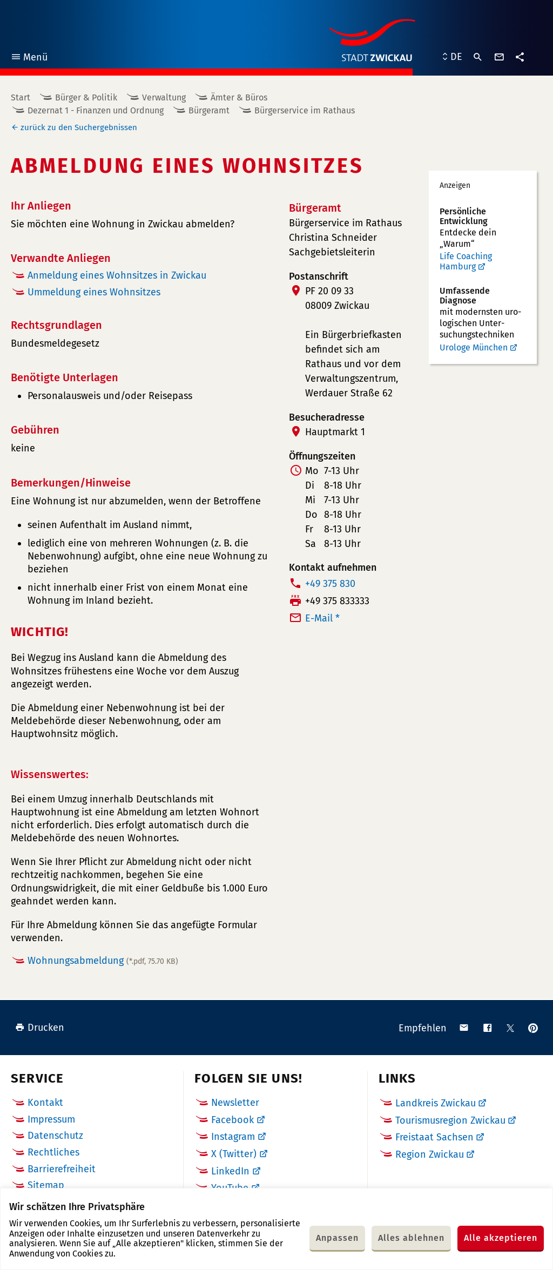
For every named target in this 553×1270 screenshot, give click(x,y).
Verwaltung (164, 97)
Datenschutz (55, 1135)
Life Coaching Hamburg (466, 262)
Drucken (39, 1027)
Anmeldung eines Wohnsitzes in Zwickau (117, 275)
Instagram (233, 1137)
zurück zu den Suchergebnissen (79, 127)
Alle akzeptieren (500, 1238)
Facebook (232, 1120)
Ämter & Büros (239, 97)
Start (20, 97)
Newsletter (235, 1103)
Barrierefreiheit (62, 1169)
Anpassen (337, 1238)
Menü (29, 58)
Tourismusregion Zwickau (450, 1120)
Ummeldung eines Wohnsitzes (94, 292)
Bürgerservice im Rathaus (304, 110)
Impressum (51, 1119)
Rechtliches (53, 1152)
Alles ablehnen (411, 1238)
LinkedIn (230, 1171)
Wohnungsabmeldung (103, 961)
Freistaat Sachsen (434, 1137)
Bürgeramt (209, 110)
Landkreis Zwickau (435, 1103)
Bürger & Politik (86, 97)
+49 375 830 (330, 584)
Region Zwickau (429, 1154)
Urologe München (474, 347)
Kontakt (45, 1103)
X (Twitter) (234, 1154)
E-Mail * (322, 618)
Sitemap (46, 1185)
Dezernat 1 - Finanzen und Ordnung (96, 110)
